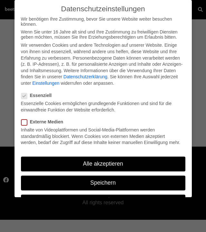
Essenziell (38, 93)
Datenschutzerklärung (85, 74)
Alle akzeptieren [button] (103, 162)
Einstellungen (45, 81)
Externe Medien (44, 119)
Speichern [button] (103, 181)
